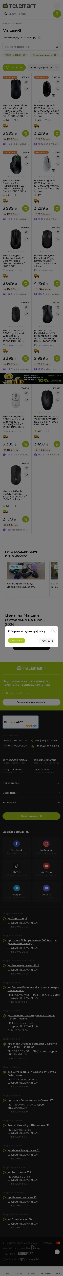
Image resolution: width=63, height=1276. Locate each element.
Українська (16, 640)
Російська (47, 640)
